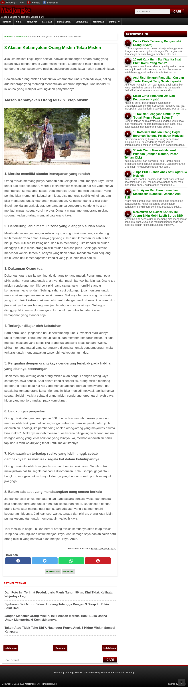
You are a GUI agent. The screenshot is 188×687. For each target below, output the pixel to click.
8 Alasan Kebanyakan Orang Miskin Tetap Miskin (52, 47)
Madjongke (15, 10)
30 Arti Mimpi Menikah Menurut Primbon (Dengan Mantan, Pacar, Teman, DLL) (151, 154)
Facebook (52, 2)
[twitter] (44, 560)
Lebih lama (109, 648)
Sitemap (130, 672)
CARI (177, 11)
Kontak (36, 2)
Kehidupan (32, 21)
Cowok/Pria (82, 21)
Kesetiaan (47, 21)
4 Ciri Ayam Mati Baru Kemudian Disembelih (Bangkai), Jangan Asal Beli (152, 194)
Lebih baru (11, 648)
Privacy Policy (91, 672)
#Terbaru (68, 571)
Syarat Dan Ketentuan (112, 672)
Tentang (68, 672)
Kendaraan (98, 21)
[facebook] (18, 560)
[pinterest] (98, 560)
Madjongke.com (15, 2)
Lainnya (112, 21)
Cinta (18, 21)
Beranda (7, 21)
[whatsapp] (71, 560)
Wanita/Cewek (63, 21)
